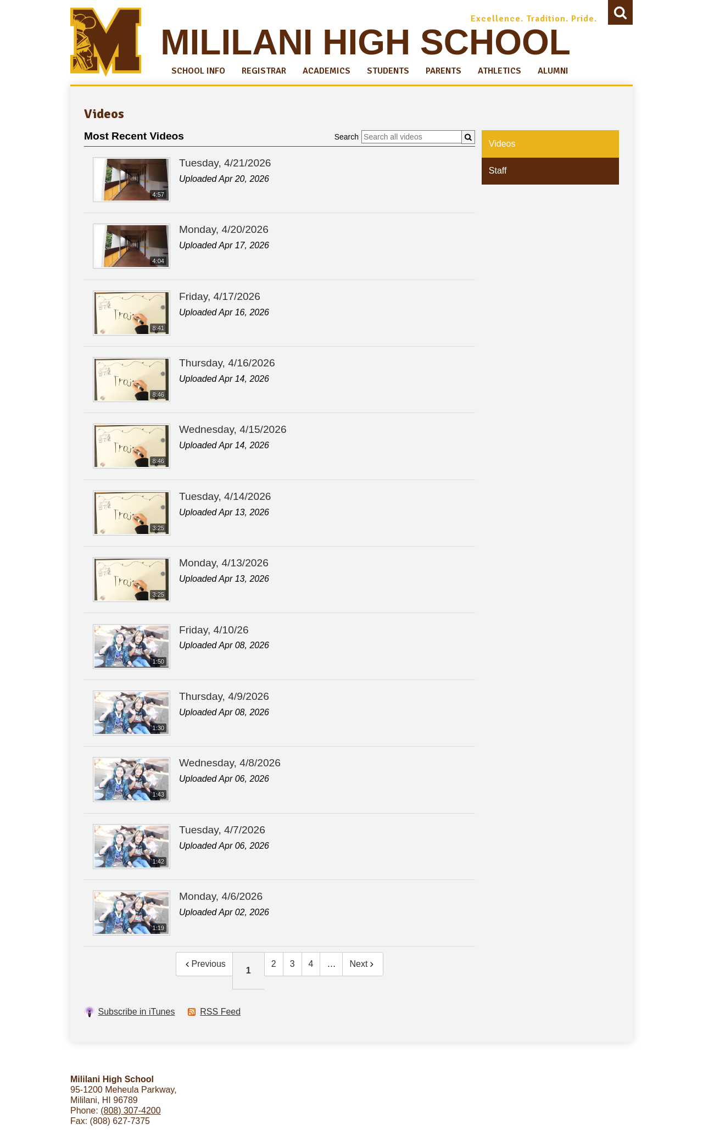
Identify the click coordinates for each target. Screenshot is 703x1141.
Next (362, 964)
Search (620, 15)
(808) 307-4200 (130, 1110)
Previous (204, 964)
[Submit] (468, 137)
